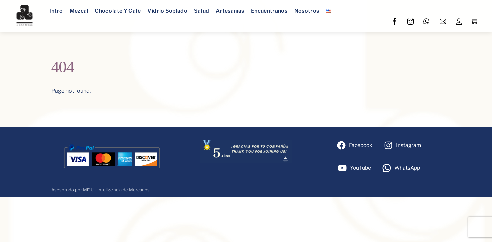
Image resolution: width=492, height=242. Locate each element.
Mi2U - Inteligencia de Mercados (116, 189)
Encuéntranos (269, 11)
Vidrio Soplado (167, 11)
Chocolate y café (118, 11)
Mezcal (79, 11)
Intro (56, 11)
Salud (201, 11)
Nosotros (306, 11)
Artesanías (230, 11)
